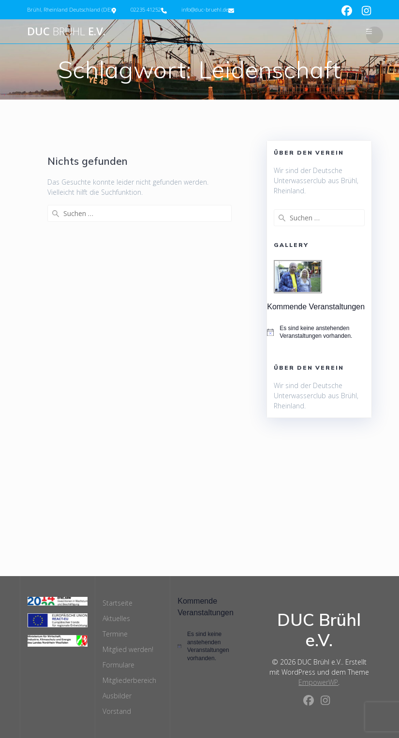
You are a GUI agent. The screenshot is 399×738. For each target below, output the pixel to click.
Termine (115, 633)
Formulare (118, 664)
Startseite (118, 603)
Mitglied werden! (128, 649)
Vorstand (117, 711)
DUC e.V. (66, 31)
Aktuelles (116, 618)
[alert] (319, 332)
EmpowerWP (318, 682)
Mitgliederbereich (129, 680)
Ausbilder (117, 695)
